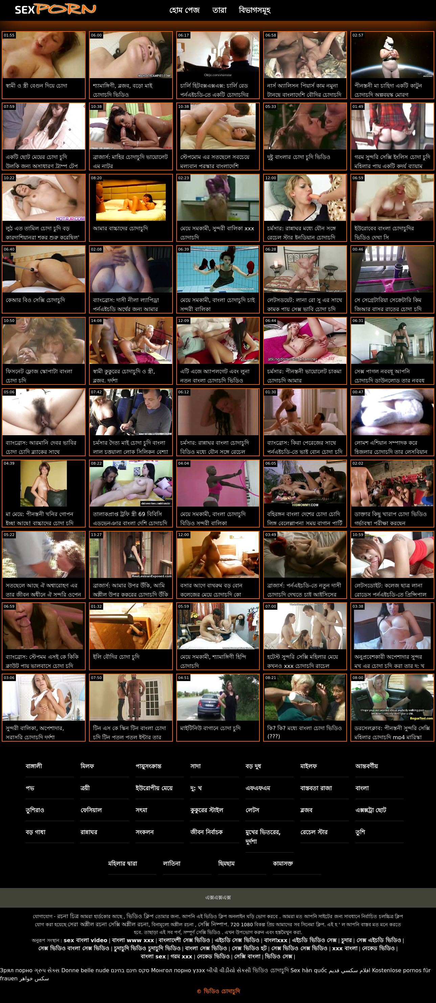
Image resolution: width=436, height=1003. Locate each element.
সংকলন (145, 832)
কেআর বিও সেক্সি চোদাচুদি (35, 300)
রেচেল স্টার (313, 832)
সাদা (195, 766)
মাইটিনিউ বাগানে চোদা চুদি (210, 728)
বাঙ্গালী (34, 766)
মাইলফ (308, 766)
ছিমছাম (226, 863)
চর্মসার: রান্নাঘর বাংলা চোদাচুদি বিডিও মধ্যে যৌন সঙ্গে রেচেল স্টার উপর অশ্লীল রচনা (214, 452)
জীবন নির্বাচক (206, 832)
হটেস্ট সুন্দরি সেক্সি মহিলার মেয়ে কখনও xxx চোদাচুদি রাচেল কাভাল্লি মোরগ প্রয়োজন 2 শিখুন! (303, 666)
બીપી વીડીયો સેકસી (229, 970)
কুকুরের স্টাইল (206, 810)
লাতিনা (171, 863)
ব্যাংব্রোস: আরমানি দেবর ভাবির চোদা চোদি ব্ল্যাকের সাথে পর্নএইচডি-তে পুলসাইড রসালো (41, 452)
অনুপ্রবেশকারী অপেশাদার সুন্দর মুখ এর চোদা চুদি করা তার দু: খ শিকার (389, 666)
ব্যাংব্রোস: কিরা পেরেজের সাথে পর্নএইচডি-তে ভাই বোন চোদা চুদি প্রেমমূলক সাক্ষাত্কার (304, 452)
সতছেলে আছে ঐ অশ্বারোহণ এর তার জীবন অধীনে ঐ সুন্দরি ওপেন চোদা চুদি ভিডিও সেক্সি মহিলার (43, 594)
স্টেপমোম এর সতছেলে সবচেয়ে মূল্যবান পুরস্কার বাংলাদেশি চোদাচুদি (214, 166)
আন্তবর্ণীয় (366, 766)
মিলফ (87, 766)
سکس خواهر (34, 978)
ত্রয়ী (85, 788)
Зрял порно (16, 970)
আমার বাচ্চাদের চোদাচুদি (120, 228)
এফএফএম (258, 788)
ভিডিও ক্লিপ (140, 916)
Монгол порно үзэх (178, 970)
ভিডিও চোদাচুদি (271, 970)
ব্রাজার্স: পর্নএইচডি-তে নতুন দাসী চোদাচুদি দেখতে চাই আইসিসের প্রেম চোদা (304, 594)
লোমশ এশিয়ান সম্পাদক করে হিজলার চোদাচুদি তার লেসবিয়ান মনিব (391, 452)
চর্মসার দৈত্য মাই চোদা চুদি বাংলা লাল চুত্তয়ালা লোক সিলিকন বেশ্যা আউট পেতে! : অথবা (130, 452)
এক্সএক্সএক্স (218, 897)
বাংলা (362, 788)
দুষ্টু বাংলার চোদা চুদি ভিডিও (298, 157)
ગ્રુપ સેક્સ (47, 970)
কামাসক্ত (283, 863)
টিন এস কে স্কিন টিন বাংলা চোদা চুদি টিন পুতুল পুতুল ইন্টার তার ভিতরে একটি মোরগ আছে (129, 737)
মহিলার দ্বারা (122, 863)
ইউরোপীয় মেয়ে (154, 788)
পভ (30, 788)
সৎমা (141, 810)
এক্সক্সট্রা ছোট (370, 810)
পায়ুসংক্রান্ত (148, 766)
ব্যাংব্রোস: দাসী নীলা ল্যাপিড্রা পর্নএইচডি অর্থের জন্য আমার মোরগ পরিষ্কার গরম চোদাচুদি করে (130, 309)
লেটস (252, 810)
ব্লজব (306, 810)
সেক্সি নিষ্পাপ (212, 924)
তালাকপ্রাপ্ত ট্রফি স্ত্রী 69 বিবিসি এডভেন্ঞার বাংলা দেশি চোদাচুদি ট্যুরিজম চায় (130, 523)
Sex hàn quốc (309, 970)
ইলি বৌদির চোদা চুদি (116, 657)
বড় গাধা (35, 832)
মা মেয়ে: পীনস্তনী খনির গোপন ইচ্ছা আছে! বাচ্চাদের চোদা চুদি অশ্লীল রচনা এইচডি (39, 523)
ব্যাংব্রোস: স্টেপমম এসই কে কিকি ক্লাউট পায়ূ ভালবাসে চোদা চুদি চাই (42, 666)
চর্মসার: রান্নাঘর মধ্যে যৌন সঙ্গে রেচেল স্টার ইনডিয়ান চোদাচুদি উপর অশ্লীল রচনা (301, 237)
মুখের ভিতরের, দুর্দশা (263, 837)
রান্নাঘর (89, 832)
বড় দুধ (253, 766)
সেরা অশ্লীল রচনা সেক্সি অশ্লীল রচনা (108, 924)
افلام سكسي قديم (349, 970)
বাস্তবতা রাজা (316, 788)
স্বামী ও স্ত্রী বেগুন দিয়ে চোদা (36, 86)
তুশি (360, 832)
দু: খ (196, 788)
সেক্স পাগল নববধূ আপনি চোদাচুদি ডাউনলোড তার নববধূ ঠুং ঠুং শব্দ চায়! (389, 380)
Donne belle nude (85, 970)
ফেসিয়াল (91, 810)
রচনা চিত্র (68, 916)
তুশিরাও (35, 810)
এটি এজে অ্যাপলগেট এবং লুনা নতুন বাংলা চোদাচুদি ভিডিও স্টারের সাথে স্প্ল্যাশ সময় (215, 380)
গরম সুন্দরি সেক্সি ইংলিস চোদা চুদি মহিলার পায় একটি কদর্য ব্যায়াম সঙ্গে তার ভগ (392, 166)
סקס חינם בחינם (130, 970)
